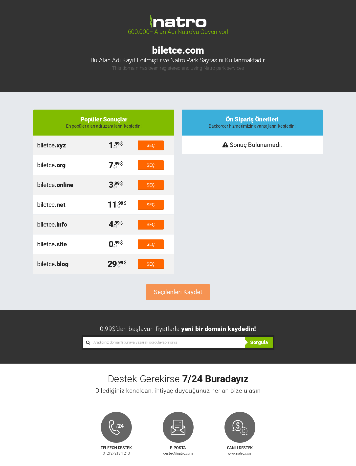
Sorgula (259, 342)
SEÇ (151, 145)
